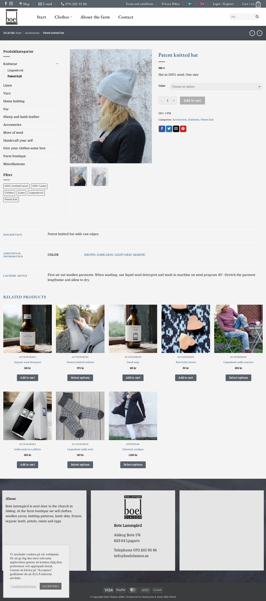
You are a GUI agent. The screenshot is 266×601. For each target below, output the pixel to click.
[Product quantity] (168, 100)
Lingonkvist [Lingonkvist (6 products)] (36, 192)
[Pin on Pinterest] (183, 129)
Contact (125, 17)
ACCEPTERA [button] (50, 586)
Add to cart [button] (27, 377)
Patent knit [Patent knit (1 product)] (11, 199)
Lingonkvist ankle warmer (238, 362)
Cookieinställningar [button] (23, 586)
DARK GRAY (105, 254)
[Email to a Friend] (176, 129)
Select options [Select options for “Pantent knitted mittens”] (80, 377)
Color (161, 86)
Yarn (7, 93)
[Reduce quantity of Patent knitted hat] (161, 100)
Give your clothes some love (24, 148)
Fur (6, 109)
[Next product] (252, 33)
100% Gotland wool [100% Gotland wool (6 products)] (16, 186)
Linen (7, 85)
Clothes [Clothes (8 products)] (9, 192)
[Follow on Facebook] (5, 3)
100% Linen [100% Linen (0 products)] (39, 186)
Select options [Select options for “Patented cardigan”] (133, 464)
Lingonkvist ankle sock (80, 449)
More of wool (13, 132)
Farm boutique (14, 156)
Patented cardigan (133, 449)
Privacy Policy (171, 4)
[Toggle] (57, 63)
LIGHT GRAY (123, 254)
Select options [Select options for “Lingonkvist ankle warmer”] (238, 377)
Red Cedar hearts (186, 362)
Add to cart (192, 100)
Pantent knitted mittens (80, 362)
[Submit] (257, 17)
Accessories (32, 33)
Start (41, 17)
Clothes (63, 17)
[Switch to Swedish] (190, 4)
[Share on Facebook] (162, 129)
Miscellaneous (14, 164)
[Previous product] (259, 33)
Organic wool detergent (27, 362)
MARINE (139, 254)
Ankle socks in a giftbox (27, 449)
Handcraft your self (18, 140)
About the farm (95, 17)
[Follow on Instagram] (11, 3)
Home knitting (14, 101)
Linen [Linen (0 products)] (21, 192)
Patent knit (207, 119)
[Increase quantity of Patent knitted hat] (174, 100)
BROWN (89, 254)
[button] (223, 3)
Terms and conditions (139, 4)
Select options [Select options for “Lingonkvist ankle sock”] (80, 464)
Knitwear (193, 119)
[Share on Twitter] (169, 129)
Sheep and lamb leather (21, 117)
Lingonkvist (15, 70)
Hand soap (133, 362)
